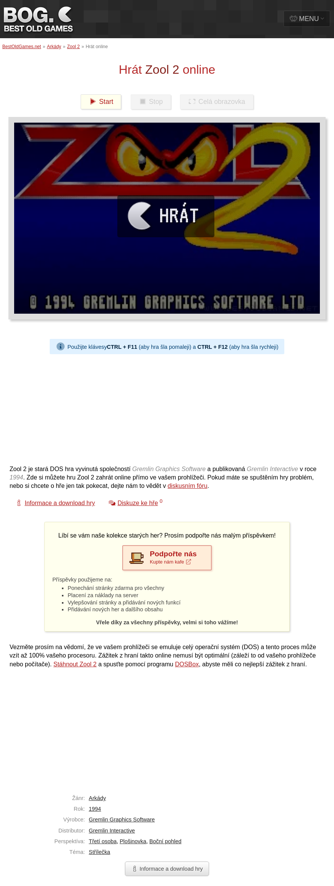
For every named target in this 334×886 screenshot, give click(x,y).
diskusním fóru (188, 486)
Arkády (54, 46)
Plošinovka (133, 841)
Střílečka (99, 852)
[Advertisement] (164, 407)
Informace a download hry (167, 869)
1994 (95, 809)
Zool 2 (73, 46)
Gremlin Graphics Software (122, 819)
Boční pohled (165, 841)
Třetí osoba (103, 841)
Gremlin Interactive (112, 831)
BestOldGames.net (21, 46)
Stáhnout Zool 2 (75, 664)
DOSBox (187, 664)
